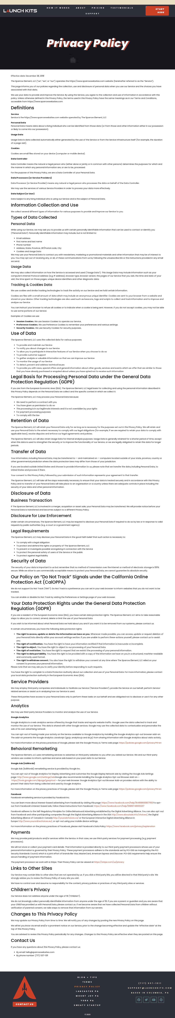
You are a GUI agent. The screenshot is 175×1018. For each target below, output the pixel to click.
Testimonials (122, 8)
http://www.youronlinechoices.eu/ (35, 821)
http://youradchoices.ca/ (66, 818)
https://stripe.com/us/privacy (109, 862)
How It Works (58, 8)
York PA (87, 1000)
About (81, 8)
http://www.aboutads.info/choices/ (129, 814)
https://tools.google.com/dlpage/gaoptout (33, 780)
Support (93, 13)
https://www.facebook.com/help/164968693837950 (127, 802)
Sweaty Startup (87, 1005)
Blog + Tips (87, 977)
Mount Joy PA (87, 996)
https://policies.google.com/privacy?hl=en (140, 742)
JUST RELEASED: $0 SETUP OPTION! (85, 2)
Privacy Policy (87, 986)
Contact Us (24, 1004)
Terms (87, 982)
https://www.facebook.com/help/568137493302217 (119, 806)
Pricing (98, 8)
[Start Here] (157, 11)
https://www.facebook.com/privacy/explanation (131, 826)
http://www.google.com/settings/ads (36, 777)
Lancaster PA (87, 991)
